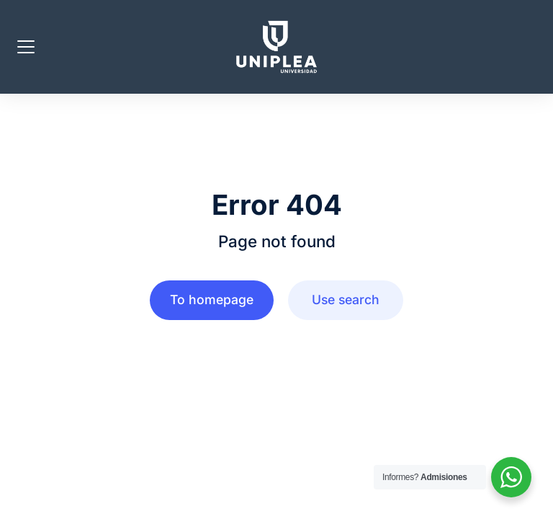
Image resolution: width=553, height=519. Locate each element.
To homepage (211, 299)
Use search (345, 299)
